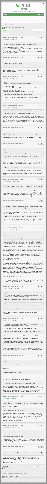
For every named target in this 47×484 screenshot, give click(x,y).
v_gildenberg (9, 181)
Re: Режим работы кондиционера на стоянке (13, 37)
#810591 (4, 448)
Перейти (19, 470)
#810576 (4, 181)
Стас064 (8, 59)
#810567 (4, 146)
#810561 (4, 107)
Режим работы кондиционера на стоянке (13, 27)
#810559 (4, 78)
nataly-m (8, 39)
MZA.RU (23, 9)
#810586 (4, 357)
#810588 (4, 398)
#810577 (4, 203)
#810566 (4, 129)
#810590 (4, 427)
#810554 (4, 59)
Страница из (39, 466)
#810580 (4, 288)
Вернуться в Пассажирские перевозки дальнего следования (14, 473)
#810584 (4, 320)
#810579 (4, 229)
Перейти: (4, 468)
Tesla (8, 357)
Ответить (5, 34)
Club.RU (23, 6)
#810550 (4, 39)
